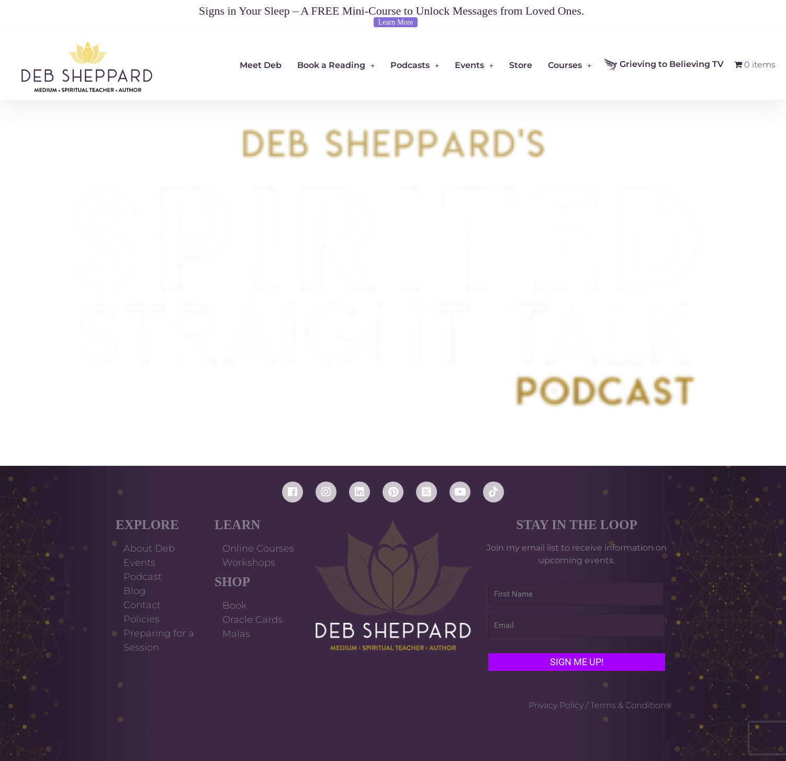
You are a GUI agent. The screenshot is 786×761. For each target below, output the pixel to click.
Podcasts (414, 65)
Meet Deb (261, 65)
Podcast (142, 577)
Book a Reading (336, 65)
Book (234, 605)
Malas (236, 634)
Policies (141, 619)
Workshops (248, 562)
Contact (142, 605)
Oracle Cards (252, 619)
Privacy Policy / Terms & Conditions (599, 705)
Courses (569, 65)
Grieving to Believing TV (664, 64)
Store (520, 65)
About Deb (149, 548)
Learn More (395, 22)
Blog (134, 591)
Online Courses (258, 548)
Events (474, 65)
